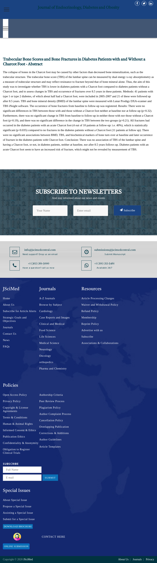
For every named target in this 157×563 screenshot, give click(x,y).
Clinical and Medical (52, 323)
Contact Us (9, 333)
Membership (88, 317)
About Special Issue (15, 500)
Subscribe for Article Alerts (19, 311)
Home (6, 298)
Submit (50, 477)
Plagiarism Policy (50, 407)
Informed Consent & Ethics (19, 430)
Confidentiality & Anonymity (21, 443)
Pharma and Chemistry (53, 368)
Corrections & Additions (54, 433)
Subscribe (127, 210)
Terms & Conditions (15, 417)
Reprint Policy (90, 323)
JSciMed (28, 559)
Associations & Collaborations (99, 343)
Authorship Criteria (51, 394)
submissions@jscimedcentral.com (115, 250)
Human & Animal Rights (18, 423)
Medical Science (49, 343)
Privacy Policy (12, 401)
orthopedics (46, 362)
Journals (8, 327)
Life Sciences (47, 336)
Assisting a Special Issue (18, 512)
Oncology (45, 355)
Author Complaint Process (55, 414)
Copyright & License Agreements (15, 409)
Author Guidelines (50, 439)
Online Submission (16, 546)
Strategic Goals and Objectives (15, 319)
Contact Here (39, 537)
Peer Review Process (52, 401)
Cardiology (46, 311)
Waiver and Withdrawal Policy (99, 304)
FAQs (6, 346)
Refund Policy (90, 311)
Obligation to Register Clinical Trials (16, 451)
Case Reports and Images (54, 317)
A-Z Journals (47, 298)
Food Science (47, 330)
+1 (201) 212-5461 (104, 263)
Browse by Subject (50, 304)
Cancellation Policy (51, 420)
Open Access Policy (15, 394)
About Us (8, 304)
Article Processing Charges (97, 298)
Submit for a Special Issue (19, 519)
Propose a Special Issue (17, 506)
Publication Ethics (14, 436)
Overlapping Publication (54, 426)
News (6, 340)
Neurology (45, 349)
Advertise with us (92, 330)
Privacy (150, 559)
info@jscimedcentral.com (40, 250)
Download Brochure (18, 526)
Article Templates (50, 446)
